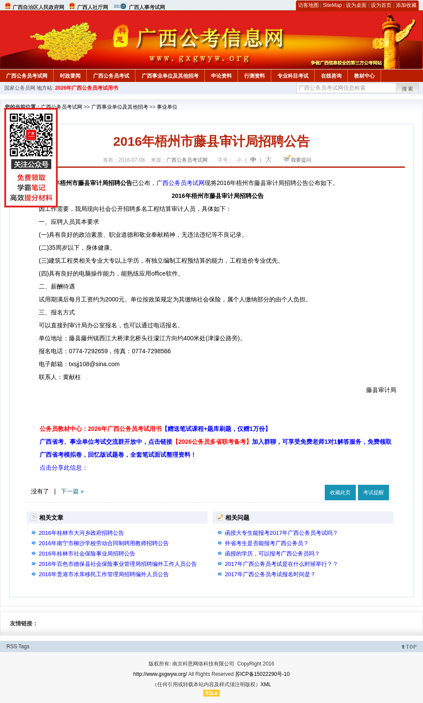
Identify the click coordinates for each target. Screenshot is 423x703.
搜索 (408, 89)
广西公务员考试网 (26, 76)
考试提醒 (373, 493)
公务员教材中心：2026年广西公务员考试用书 (155, 428)
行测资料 (254, 76)
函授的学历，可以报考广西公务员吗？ (272, 553)
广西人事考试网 (147, 7)
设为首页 (381, 5)
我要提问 (301, 160)
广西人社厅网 (92, 7)
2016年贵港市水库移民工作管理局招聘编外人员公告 (104, 574)
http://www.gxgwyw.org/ (160, 674)
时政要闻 (70, 76)
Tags (24, 646)
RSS (11, 646)
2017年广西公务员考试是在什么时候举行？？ (281, 564)
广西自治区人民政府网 (38, 7)
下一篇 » (72, 491)
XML (266, 684)
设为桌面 (356, 5)
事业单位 (167, 107)
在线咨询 (331, 76)
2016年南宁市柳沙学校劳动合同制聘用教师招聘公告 (104, 543)
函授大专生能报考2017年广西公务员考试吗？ (281, 533)
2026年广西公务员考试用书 (86, 88)
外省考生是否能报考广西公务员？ (267, 543)
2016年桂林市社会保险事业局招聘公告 (87, 553)
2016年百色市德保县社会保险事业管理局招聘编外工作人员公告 (118, 564)
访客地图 (308, 5)
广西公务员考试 (111, 76)
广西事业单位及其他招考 (170, 76)
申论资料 (221, 76)
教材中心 (364, 76)
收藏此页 (340, 493)
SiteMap (332, 5)
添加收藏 (406, 5)
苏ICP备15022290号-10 (262, 674)
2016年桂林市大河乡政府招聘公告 (81, 533)
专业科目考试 (292, 76)
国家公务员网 (19, 88)
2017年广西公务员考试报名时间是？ (270, 574)
